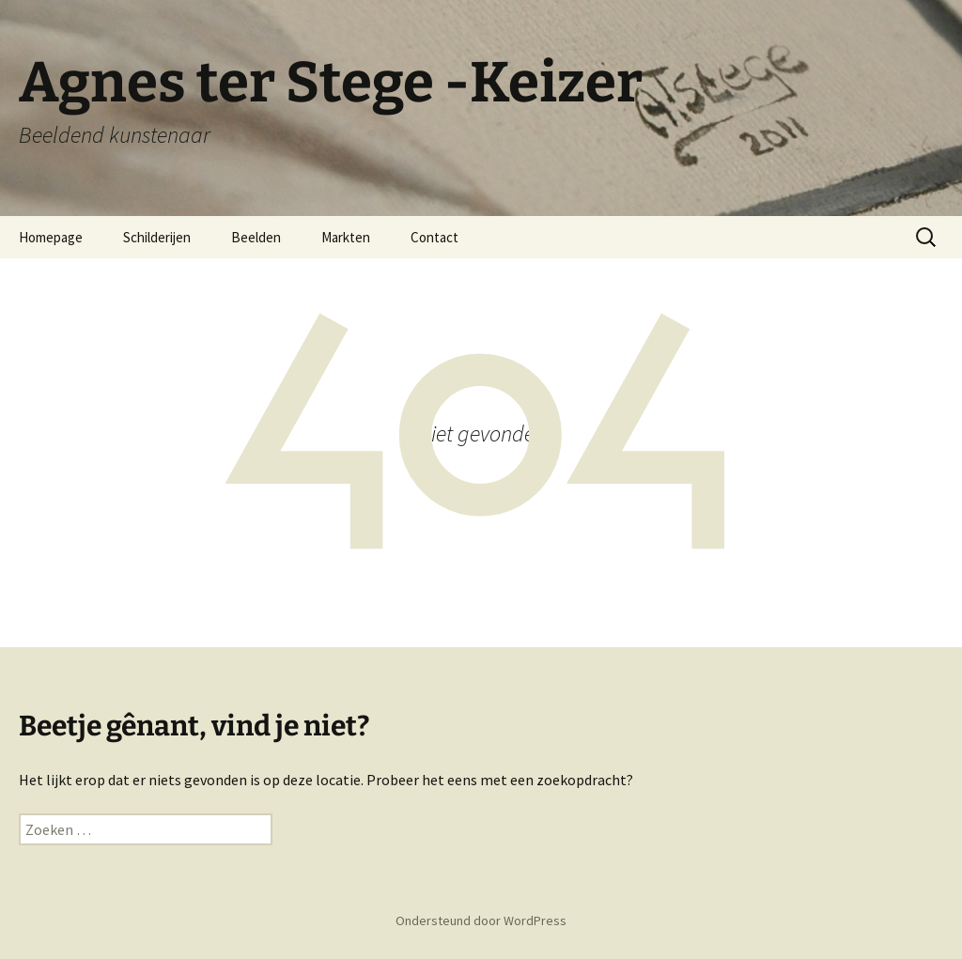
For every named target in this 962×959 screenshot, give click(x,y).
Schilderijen (157, 237)
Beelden (256, 237)
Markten (345, 237)
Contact (434, 237)
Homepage (51, 237)
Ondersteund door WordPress (481, 920)
